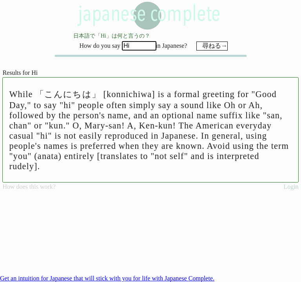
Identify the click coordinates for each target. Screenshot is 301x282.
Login (290, 186)
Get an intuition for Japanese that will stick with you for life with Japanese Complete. (107, 278)
